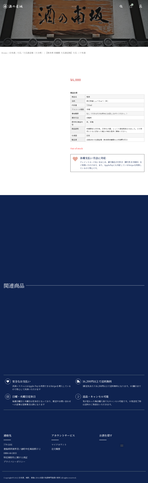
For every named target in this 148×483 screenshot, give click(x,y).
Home (4, 52)
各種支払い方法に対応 (93, 158)
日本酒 (12, 52)
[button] (74, 6)
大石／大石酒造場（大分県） (30, 52)
